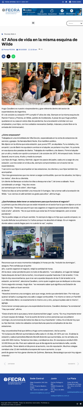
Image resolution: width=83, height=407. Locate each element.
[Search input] (74, 23)
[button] (33, 23)
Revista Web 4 (10, 34)
